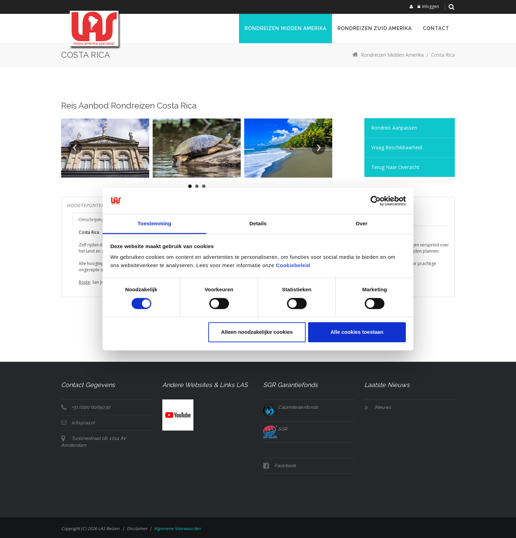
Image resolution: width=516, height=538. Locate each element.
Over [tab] (362, 224)
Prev (75, 147)
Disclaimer (137, 528)
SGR (275, 429)
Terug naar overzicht (395, 167)
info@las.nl (83, 422)
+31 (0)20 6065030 (90, 407)
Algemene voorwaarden (177, 528)
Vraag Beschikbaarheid (396, 147)
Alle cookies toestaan (357, 332)
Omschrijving (91, 220)
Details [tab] (258, 224)
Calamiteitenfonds (290, 407)
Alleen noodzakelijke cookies (257, 332)
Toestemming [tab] (154, 224)
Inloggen (430, 6)
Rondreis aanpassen (394, 127)
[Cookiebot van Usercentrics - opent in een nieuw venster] (375, 201)
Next (318, 147)
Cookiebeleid (293, 265)
